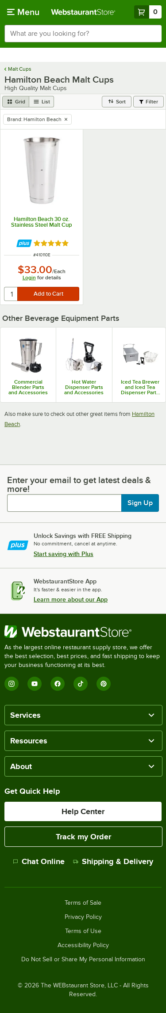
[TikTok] (80, 684)
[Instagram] (11, 684)
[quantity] (11, 294)
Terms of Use (83, 931)
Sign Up (140, 503)
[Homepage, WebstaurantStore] (83, 12)
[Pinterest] (104, 684)
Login (29, 277)
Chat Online (39, 861)
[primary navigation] (23, 12)
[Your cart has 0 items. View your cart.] (148, 12)
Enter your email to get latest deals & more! (79, 484)
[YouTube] (34, 684)
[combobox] (83, 33)
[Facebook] (57, 684)
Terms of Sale (83, 903)
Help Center (83, 811)
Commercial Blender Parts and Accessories (28, 387)
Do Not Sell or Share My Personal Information (83, 959)
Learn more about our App (71, 599)
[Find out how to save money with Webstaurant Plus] (24, 243)
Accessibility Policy (83, 945)
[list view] (41, 101)
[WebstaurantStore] (83, 632)
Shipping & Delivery (113, 861)
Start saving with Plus (63, 553)
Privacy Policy (83, 917)
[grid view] (15, 101)
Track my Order (83, 836)
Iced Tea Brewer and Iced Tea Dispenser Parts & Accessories (140, 387)
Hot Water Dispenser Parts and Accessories (84, 387)
